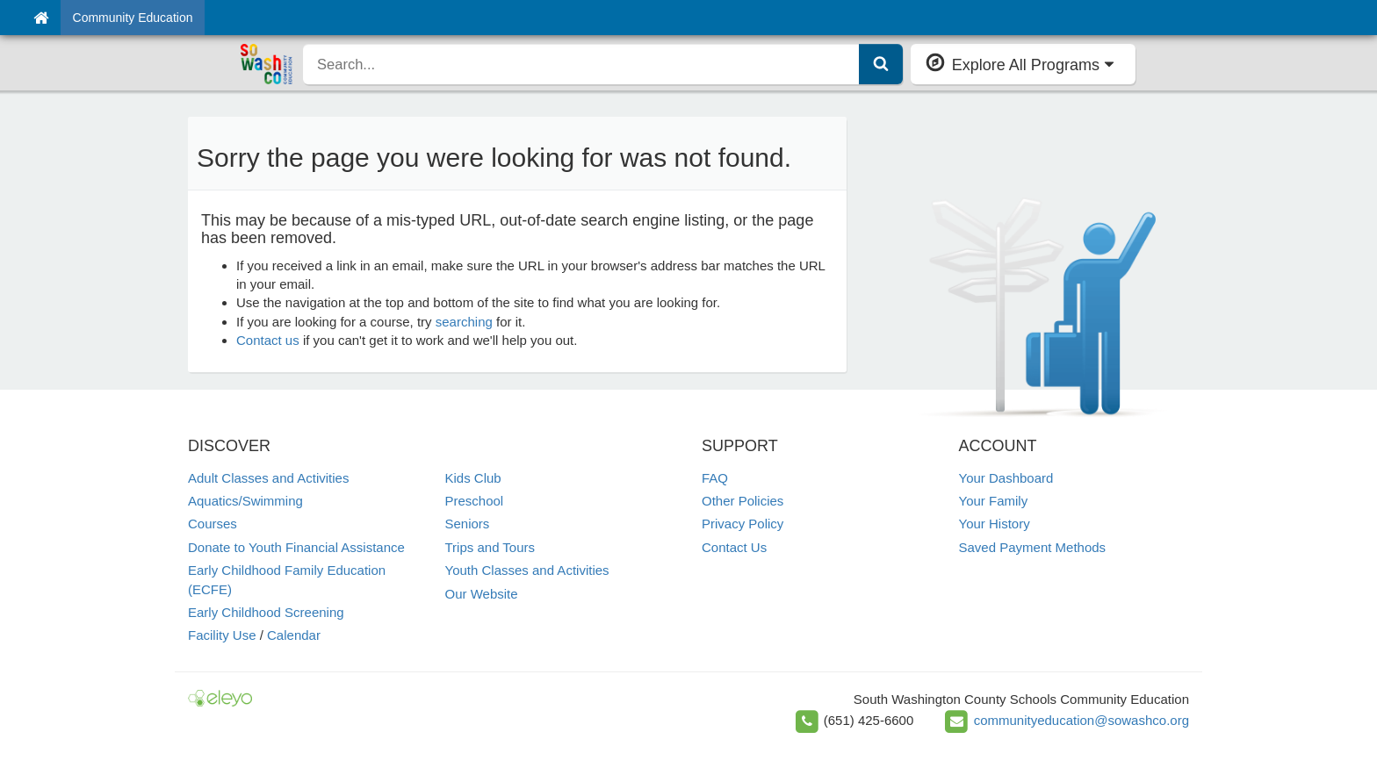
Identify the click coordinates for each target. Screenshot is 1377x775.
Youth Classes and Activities (527, 570)
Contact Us (734, 547)
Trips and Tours (490, 547)
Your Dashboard (1006, 477)
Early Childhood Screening (266, 612)
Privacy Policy (742, 523)
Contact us (267, 340)
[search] (581, 64)
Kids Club (473, 477)
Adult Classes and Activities (268, 477)
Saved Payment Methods (1033, 547)
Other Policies (742, 500)
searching (464, 321)
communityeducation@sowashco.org (1081, 720)
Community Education (133, 18)
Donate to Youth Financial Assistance (296, 547)
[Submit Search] (881, 64)
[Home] (41, 17)
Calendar (294, 635)
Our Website (481, 593)
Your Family (993, 500)
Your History (994, 523)
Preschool (474, 500)
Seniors (467, 523)
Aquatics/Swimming (245, 500)
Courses (212, 523)
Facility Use (222, 635)
